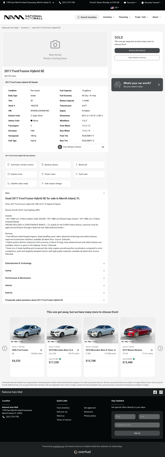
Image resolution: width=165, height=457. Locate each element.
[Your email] (137, 425)
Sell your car (62, 412)
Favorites (129, 2)
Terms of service (64, 420)
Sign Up (137, 433)
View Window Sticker (81, 147)
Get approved (89, 408)
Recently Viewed (150, 2)
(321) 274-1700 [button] (67, 2)
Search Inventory (87, 17)
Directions (88, 412)
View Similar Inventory (137, 58)
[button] (29, 2)
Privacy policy (90, 416)
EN (114, 7)
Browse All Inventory (137, 50)
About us (60, 416)
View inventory (63, 408)
